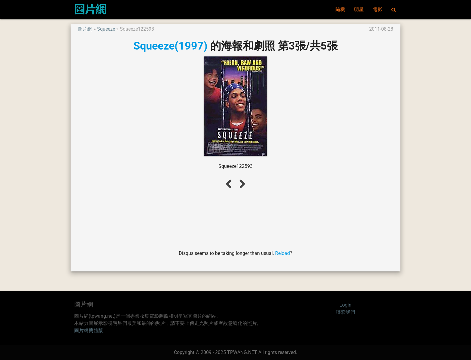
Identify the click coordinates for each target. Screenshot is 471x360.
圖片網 (85, 29)
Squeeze (106, 29)
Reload (282, 253)
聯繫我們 (345, 312)
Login (345, 305)
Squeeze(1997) (170, 45)
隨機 (340, 9)
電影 (377, 9)
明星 (359, 9)
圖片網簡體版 (88, 330)
